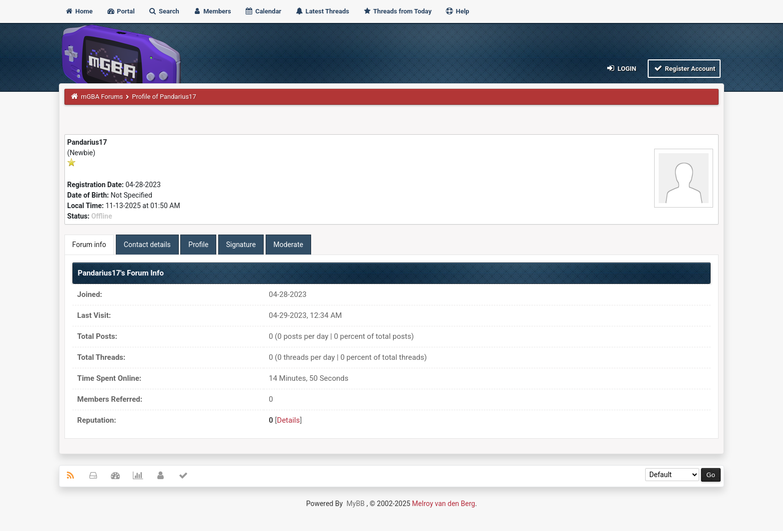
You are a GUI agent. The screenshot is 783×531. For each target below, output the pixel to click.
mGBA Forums (102, 96)
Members (212, 11)
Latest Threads (322, 11)
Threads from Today (397, 11)
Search (163, 11)
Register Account (684, 68)
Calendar (263, 11)
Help (457, 11)
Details (288, 420)
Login (621, 68)
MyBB (356, 504)
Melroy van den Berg (443, 504)
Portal (120, 11)
